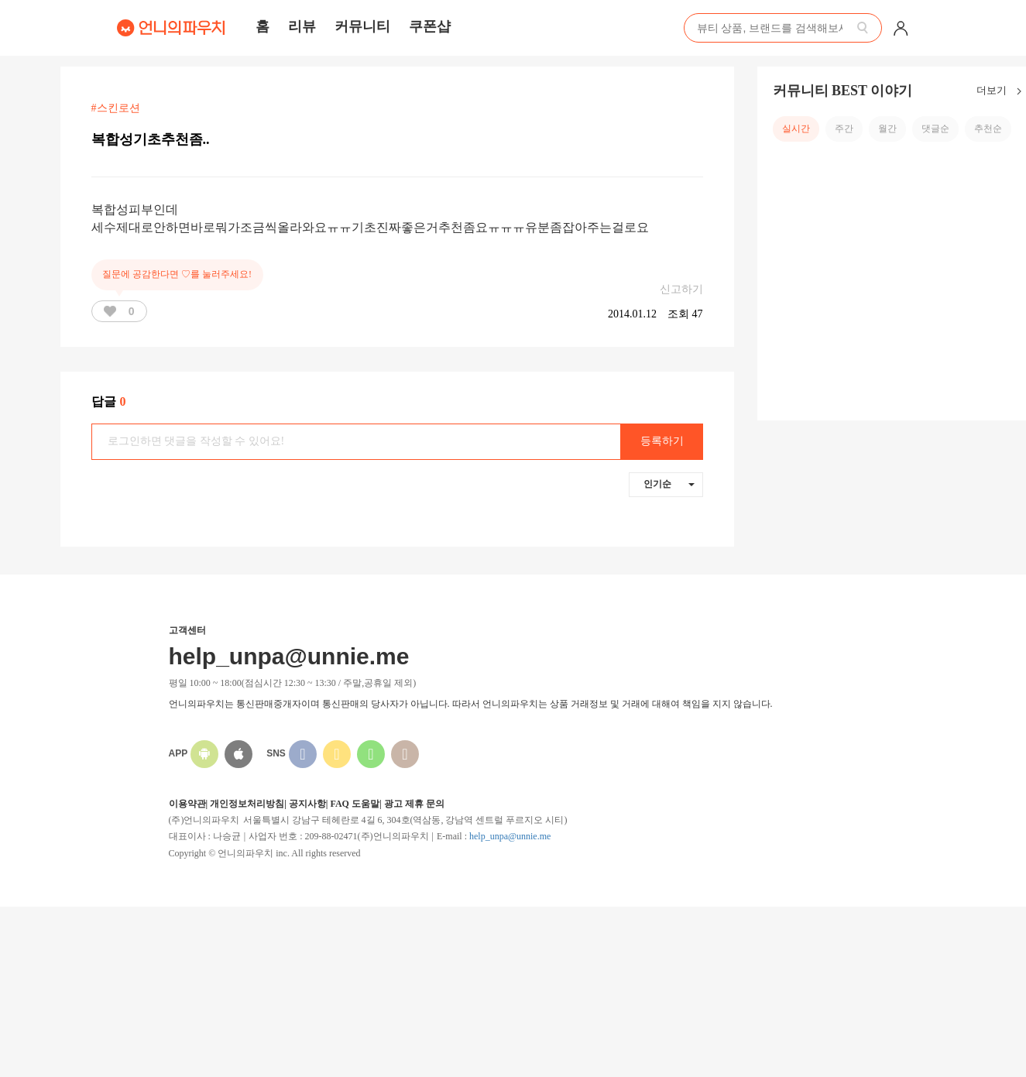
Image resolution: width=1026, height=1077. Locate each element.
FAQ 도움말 (354, 803)
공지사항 (307, 803)
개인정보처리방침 (247, 803)
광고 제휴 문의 (414, 803)
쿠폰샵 (430, 26)
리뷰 (302, 26)
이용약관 (187, 803)
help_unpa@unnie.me (510, 836)
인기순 (669, 483)
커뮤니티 (362, 26)
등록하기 (662, 441)
